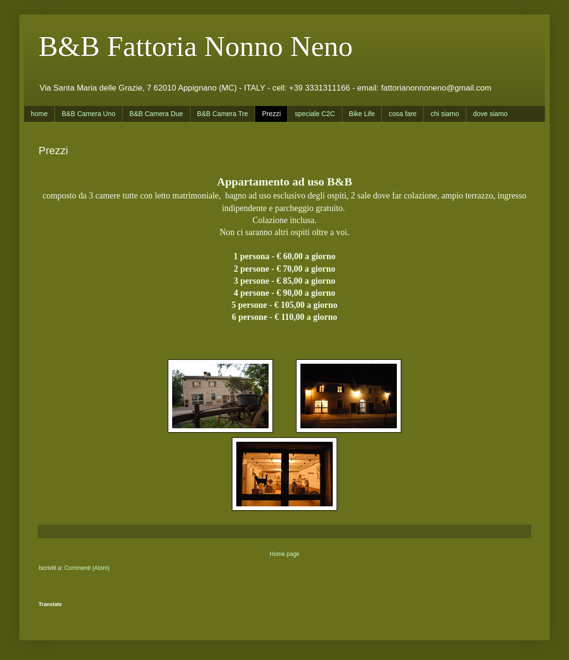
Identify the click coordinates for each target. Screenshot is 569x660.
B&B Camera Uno (88, 114)
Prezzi (271, 114)
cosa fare (403, 114)
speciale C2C (315, 114)
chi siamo (445, 114)
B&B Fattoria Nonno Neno (196, 46)
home (39, 114)
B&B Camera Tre (222, 114)
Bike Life (362, 114)
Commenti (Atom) (86, 568)
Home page (284, 554)
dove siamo (490, 114)
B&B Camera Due (156, 114)
